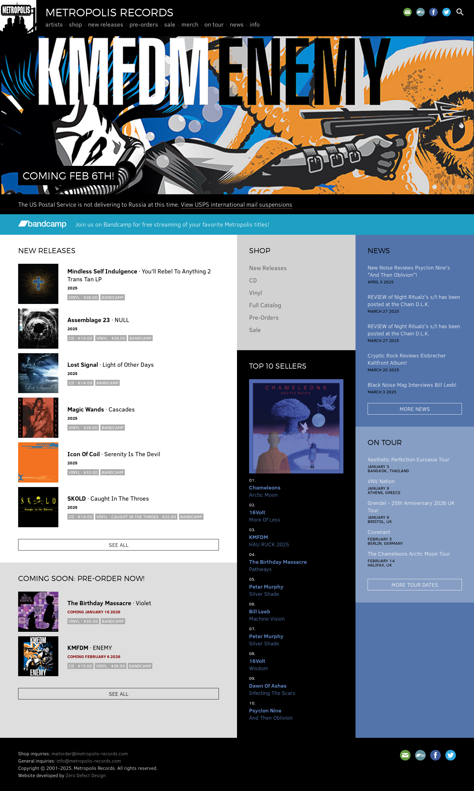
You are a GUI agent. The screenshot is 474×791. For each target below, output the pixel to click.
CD (253, 280)
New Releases (105, 24)
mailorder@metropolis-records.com (89, 753)
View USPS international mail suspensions (236, 204)
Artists (54, 24)
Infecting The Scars (272, 689)
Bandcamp (113, 297)
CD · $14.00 (81, 338)
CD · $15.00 (80, 666)
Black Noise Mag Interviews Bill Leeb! (412, 384)
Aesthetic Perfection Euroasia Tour (409, 459)
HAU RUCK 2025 (269, 540)
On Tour (214, 24)
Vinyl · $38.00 (83, 297)
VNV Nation (381, 481)
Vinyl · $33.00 (83, 472)
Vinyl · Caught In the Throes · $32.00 (136, 516)
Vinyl (255, 292)
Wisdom (258, 664)
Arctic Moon (265, 491)
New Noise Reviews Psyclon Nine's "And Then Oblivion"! (409, 271)
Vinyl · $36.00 (110, 666)
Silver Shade (266, 590)
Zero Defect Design (86, 775)
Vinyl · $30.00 (83, 621)
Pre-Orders (143, 24)
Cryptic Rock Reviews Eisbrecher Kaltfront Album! (407, 359)
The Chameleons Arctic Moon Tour (409, 553)
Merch (189, 24)
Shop (75, 24)
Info (255, 24)
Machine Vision (267, 615)
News (237, 24)
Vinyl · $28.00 (110, 338)
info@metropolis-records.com (89, 760)
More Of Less (264, 515)
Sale (169, 24)
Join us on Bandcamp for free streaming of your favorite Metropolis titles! (143, 224)
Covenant (379, 531)
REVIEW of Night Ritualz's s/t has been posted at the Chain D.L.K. (414, 300)
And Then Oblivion (271, 714)
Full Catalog (265, 305)
